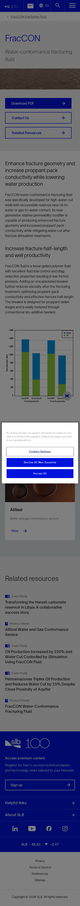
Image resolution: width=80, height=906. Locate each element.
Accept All (40, 473)
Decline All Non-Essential (40, 462)
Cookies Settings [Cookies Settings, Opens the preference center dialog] (40, 451)
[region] (40, 453)
